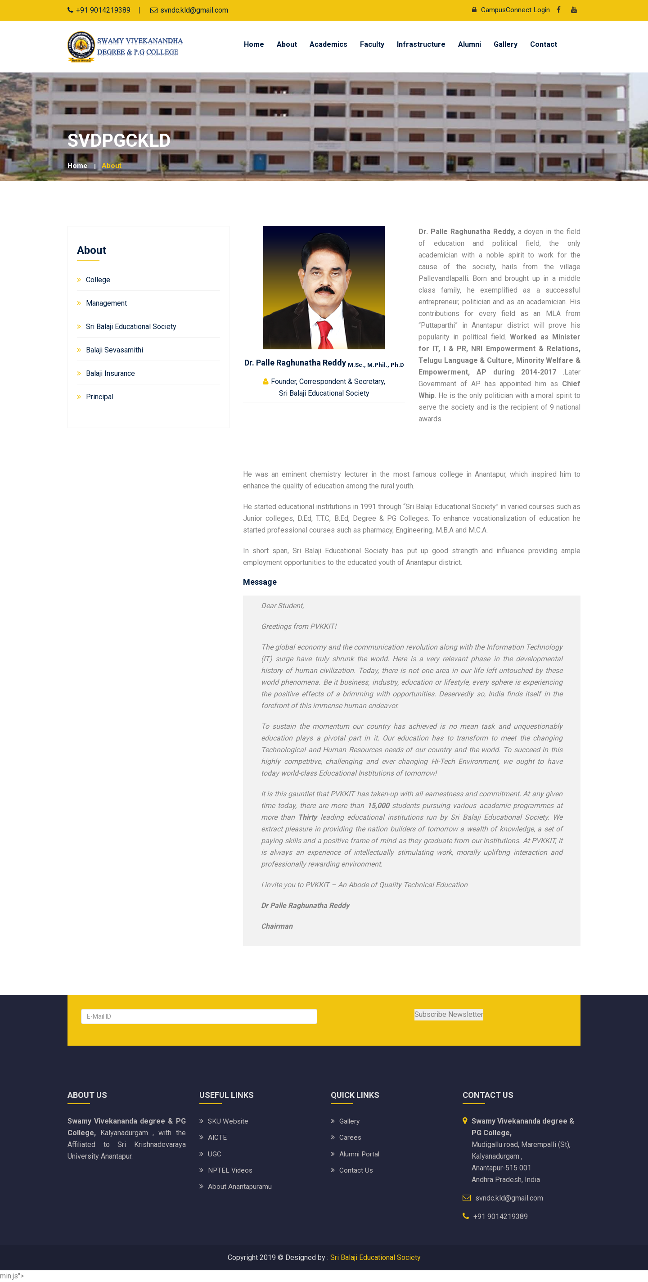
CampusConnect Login (508, 9)
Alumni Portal (360, 1153)
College (98, 279)
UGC (214, 1153)
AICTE (217, 1137)
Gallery (506, 44)
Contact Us (356, 1169)
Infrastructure (421, 44)
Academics (328, 44)
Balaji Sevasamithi (114, 350)
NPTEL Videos (231, 1169)
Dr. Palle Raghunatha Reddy (324, 362)
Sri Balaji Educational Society (131, 326)
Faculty (372, 44)
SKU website (229, 1121)
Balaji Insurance (110, 373)
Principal (99, 397)
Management (106, 303)
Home (254, 44)
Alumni (469, 44)
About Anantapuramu (240, 1186)
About (287, 44)
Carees (350, 1137)
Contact (543, 44)
